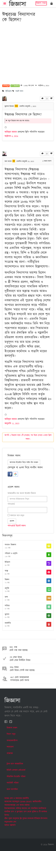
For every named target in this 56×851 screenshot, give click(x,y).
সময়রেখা (10, 746)
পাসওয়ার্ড (11, 504)
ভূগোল (7, 614)
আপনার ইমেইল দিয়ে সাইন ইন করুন (24, 462)
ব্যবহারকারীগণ (12, 740)
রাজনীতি (8, 623)
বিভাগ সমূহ (11, 734)
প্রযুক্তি (7, 588)
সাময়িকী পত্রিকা (13, 782)
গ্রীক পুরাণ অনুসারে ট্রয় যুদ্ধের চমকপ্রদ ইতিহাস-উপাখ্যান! (25, 818)
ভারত (21, 91)
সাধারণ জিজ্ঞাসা (10, 545)
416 (16, 106)
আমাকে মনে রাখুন (16, 515)
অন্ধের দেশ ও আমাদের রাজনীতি (16, 798)
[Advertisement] (28, 54)
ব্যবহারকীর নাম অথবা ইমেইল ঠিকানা (22, 493)
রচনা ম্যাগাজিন (12, 789)
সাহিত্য (7, 605)
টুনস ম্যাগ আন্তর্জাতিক (15, 763)
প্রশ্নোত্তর (10, 753)
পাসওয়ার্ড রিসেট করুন (17, 525)
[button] (51, 3)
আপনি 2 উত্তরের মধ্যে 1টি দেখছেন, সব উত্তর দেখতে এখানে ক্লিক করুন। (28, 437)
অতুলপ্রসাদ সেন (10, 821)
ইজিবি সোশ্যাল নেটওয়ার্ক (16, 770)
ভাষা (6, 597)
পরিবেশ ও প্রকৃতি (11, 553)
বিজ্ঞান (7, 579)
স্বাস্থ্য (6, 571)
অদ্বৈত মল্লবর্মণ (10, 825)
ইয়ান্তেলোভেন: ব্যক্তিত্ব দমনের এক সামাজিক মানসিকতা (25, 808)
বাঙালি (17, 91)
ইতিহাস (9, 91)
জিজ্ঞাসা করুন (41, 3)
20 (13, 161)
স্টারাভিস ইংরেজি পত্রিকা (16, 776)
